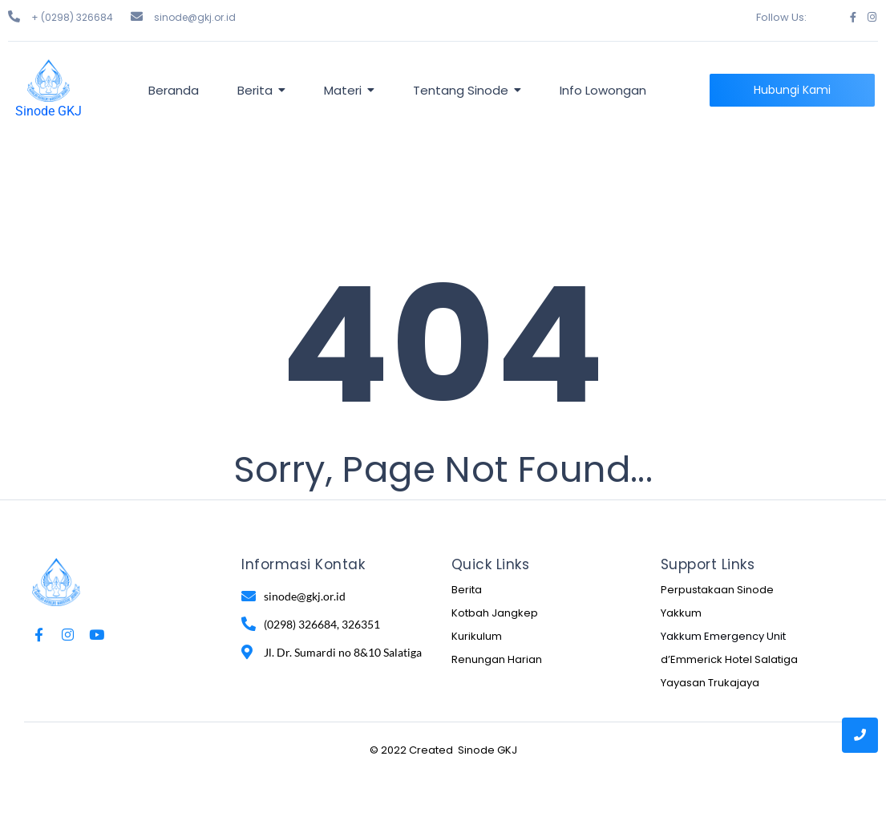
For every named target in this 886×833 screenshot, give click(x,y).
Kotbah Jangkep (494, 613)
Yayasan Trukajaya (710, 682)
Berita (466, 589)
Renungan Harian (496, 659)
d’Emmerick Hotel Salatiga (729, 659)
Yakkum (681, 613)
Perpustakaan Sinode (717, 589)
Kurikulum (476, 636)
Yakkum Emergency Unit (723, 636)
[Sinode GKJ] (48, 80)
